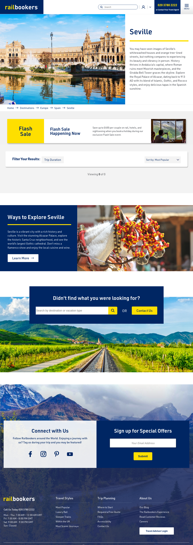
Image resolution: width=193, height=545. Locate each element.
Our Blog (144, 507)
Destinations (27, 108)
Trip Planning (106, 498)
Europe (44, 108)
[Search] (118, 7)
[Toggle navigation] (186, 7)
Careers (143, 521)
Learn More (20, 258)
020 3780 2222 (27, 509)
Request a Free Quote (109, 511)
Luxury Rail (62, 511)
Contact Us (144, 310)
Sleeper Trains (63, 516)
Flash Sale (25, 131)
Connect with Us (50, 430)
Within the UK (63, 521)
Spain (57, 108)
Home (10, 108)
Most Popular (63, 507)
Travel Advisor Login (157, 530)
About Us (145, 498)
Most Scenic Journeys (67, 526)
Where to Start (105, 507)
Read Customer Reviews (152, 516)
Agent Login (143, 7)
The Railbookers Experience (154, 511)
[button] (53, 159)
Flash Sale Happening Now (65, 131)
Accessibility (104, 521)
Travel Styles (64, 498)
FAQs (100, 516)
